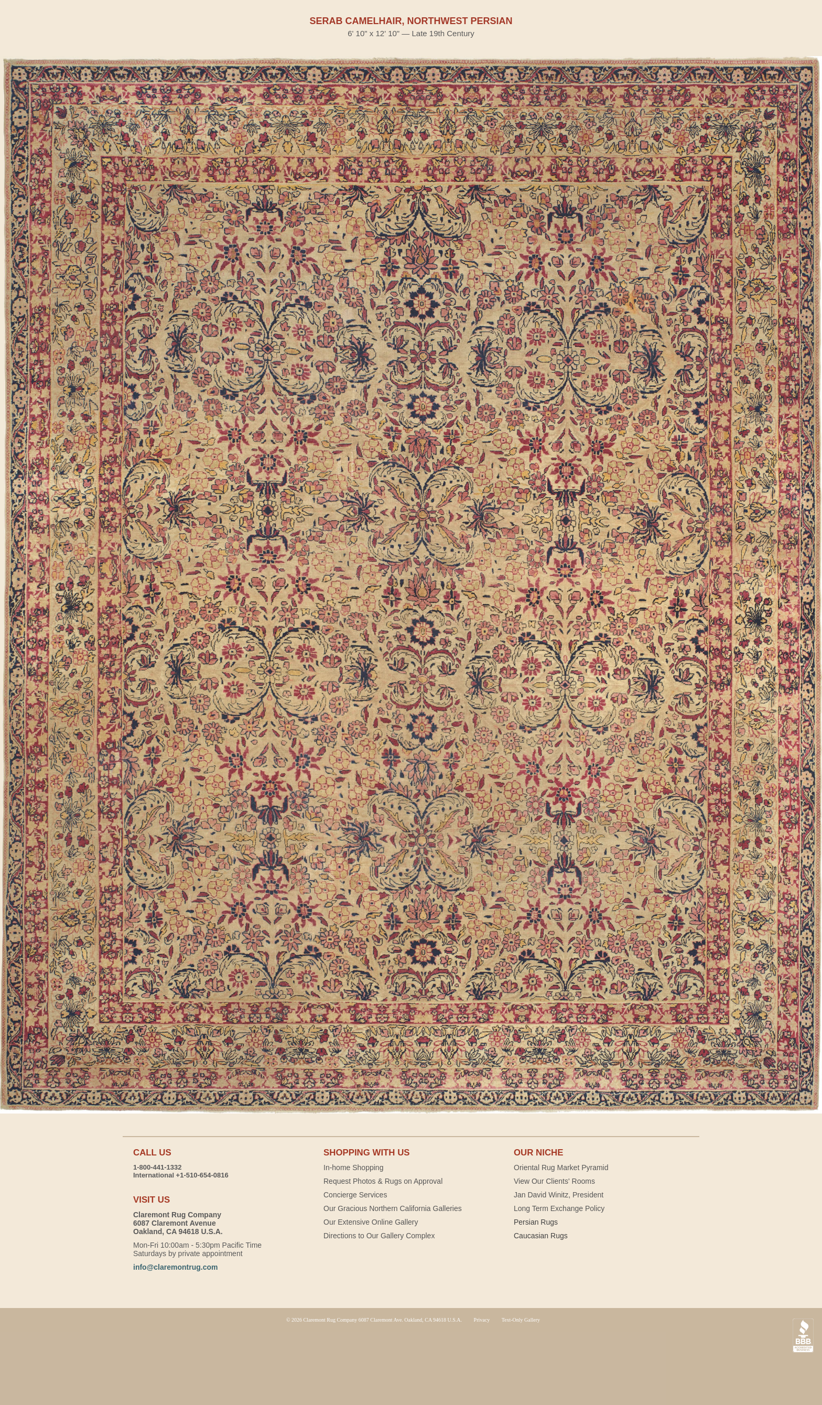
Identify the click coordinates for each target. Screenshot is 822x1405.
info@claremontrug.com (175, 1267)
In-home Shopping (353, 1167)
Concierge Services (355, 1195)
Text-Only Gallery (521, 1320)
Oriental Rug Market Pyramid (561, 1167)
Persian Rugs (536, 1222)
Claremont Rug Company (411, 1363)
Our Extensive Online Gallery (370, 1222)
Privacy (482, 1320)
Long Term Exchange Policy (559, 1208)
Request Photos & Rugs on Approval (382, 1181)
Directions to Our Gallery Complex (379, 1235)
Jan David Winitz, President (558, 1195)
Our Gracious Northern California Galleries (392, 1208)
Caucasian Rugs (541, 1235)
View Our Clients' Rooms (554, 1181)
